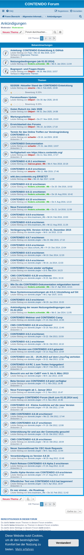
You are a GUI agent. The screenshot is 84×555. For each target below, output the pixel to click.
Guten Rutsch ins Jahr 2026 (26, 109)
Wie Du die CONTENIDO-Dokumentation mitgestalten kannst (44, 284)
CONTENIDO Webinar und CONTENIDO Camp (36, 317)
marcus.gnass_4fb (36, 164)
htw (29, 179)
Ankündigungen (13, 23)
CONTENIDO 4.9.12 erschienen (28, 184)
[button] (54, 38)
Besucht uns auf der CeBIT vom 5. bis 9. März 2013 (39, 373)
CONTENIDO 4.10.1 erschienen (28, 161)
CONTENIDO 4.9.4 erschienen (27, 260)
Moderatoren (17, 27)
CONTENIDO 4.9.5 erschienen (27, 252)
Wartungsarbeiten (20, 116)
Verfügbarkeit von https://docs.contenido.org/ (36, 152)
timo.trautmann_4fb (36, 217)
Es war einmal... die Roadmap (27, 490)
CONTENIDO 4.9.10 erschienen (28, 199)
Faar (30, 53)
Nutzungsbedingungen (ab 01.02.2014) (32, 61)
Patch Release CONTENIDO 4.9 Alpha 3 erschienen (39, 463)
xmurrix (31, 88)
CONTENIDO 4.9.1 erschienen (27, 341)
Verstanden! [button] (63, 542)
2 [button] (45, 38)
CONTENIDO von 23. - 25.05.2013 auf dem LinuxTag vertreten (45, 356)
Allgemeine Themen (29, 55)
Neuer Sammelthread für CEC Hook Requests (36, 448)
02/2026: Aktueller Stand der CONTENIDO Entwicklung (41, 85)
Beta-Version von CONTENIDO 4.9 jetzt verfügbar (38, 381)
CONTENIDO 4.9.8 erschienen (27, 222)
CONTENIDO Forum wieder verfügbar (31, 268)
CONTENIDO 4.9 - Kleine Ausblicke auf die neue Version (42, 405)
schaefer (32, 137)
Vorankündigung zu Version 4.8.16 (29, 456)
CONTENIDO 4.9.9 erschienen (27, 214)
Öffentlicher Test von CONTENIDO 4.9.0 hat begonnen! (41, 481)
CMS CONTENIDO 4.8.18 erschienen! (31, 414)
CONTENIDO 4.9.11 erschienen (28, 191)
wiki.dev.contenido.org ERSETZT (29, 176)
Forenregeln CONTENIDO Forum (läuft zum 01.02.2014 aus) (44, 397)
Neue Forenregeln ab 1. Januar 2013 (31, 389)
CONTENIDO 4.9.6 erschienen (27, 245)
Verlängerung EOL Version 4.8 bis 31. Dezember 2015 (40, 230)
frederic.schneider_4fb (38, 64)
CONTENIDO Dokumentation (26, 143)
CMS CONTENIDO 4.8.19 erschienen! (31, 325)
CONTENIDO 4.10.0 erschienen (28, 169)
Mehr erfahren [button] (24, 549)
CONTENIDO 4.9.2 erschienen (27, 334)
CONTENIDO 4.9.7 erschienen (27, 237)
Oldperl (31, 71)
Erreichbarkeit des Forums (25, 124)
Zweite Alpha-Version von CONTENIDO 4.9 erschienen (41, 472)
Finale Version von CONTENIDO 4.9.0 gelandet (36, 349)
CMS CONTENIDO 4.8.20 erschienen (31, 275)
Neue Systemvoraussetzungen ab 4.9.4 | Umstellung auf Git (44, 292)
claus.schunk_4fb (35, 247)
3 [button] (50, 38)
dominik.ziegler (34, 232)
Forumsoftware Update (23, 97)
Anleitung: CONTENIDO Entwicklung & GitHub (36, 50)
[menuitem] (9, 11)
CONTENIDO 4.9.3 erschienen (27, 299)
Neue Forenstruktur (21, 207)
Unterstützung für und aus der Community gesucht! (40, 431)
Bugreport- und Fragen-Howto (27, 69)
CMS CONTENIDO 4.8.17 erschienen (31, 423)
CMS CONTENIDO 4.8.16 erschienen (31, 439)
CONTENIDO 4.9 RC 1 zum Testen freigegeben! (37, 364)
